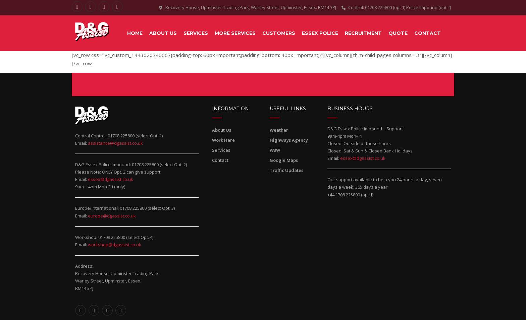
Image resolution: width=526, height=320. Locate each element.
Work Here (223, 140)
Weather (279, 130)
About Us (163, 33)
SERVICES (195, 33)
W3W (275, 150)
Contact (220, 160)
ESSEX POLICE (320, 33)
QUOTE (398, 33)
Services (221, 150)
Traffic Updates (286, 170)
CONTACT (427, 33)
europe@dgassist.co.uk (112, 216)
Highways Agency (289, 140)
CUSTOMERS (278, 33)
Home (135, 33)
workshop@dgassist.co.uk (114, 245)
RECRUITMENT (363, 33)
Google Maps (284, 160)
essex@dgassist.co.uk (110, 179)
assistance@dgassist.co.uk (115, 143)
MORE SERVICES (235, 33)
